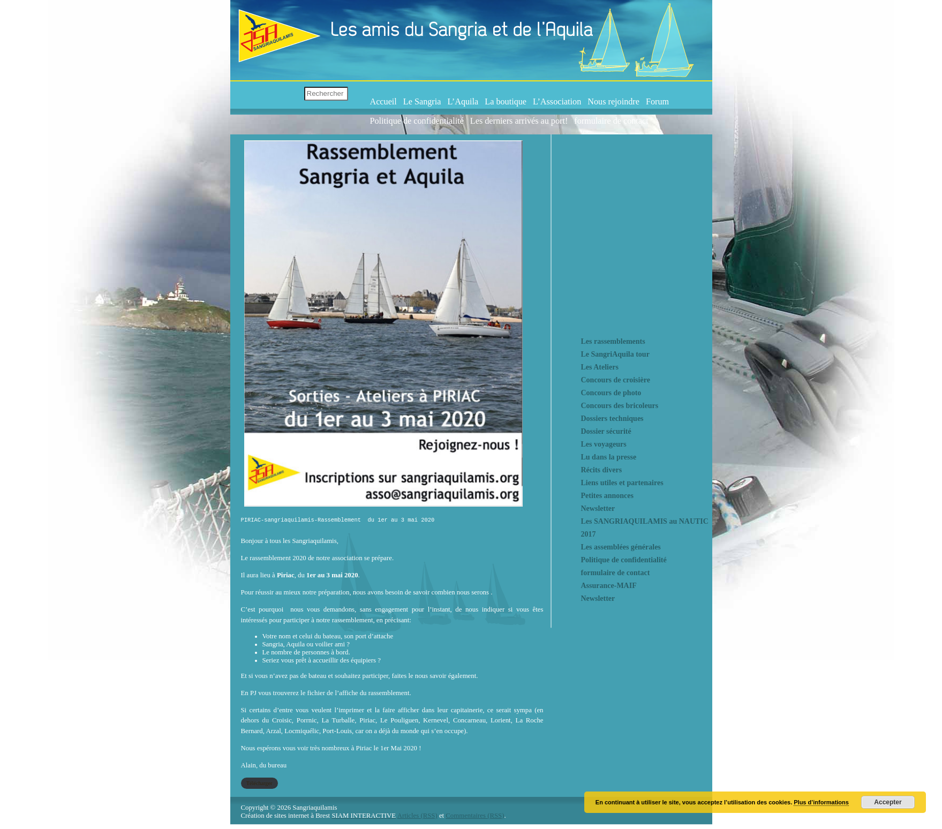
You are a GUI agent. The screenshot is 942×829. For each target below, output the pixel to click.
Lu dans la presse (609, 457)
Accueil (383, 102)
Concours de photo (611, 393)
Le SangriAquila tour (615, 354)
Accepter (887, 802)
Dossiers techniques (612, 418)
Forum (657, 102)
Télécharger (259, 785)
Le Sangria (422, 102)
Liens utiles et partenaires (622, 483)
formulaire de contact (611, 121)
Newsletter (598, 508)
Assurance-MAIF (609, 586)
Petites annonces (607, 496)
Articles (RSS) (417, 818)
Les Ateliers (600, 367)
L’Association (557, 102)
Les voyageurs (604, 444)
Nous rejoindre (613, 102)
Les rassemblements (613, 341)
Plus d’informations (821, 802)
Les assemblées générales (621, 547)
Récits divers (601, 470)
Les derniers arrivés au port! (519, 121)
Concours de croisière (615, 380)
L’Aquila (462, 102)
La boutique (505, 102)
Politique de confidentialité (417, 121)
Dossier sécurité (606, 431)
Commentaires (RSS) (475, 818)
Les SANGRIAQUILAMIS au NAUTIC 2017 (645, 527)
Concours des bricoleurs (620, 406)
